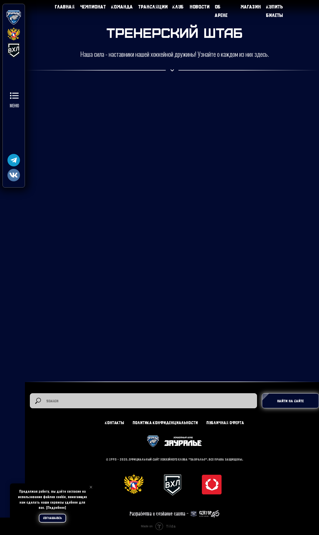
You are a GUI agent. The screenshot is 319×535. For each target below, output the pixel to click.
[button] (14, 95)
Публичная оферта (225, 422)
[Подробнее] (56, 507)
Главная (65, 6)
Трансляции (153, 6)
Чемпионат (93, 6)
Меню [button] (14, 106)
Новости (200, 6)
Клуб (178, 6)
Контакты (114, 422)
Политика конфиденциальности (165, 422)
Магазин (250, 6)
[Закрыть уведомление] (90, 487)
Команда (122, 6)
